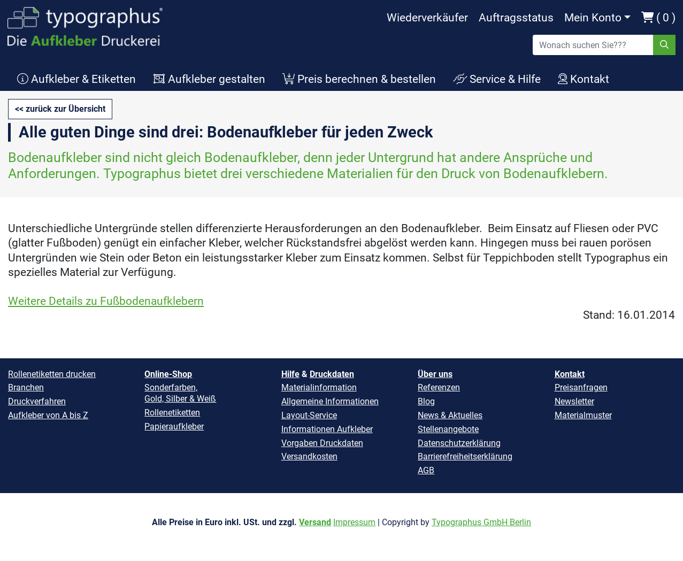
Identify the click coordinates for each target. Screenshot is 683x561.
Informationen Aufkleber (327, 429)
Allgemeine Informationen (330, 401)
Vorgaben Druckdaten (322, 443)
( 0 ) (658, 17)
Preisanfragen (581, 387)
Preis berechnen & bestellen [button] (359, 79)
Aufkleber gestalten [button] (209, 79)
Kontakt (570, 374)
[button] (60, 109)
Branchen (26, 387)
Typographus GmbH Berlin (481, 522)
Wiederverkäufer (427, 17)
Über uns (435, 374)
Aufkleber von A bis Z (48, 415)
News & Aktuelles (450, 415)
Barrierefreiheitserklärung (465, 456)
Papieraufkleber (174, 426)
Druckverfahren (37, 401)
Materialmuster (583, 415)
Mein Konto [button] (592, 17)
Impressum (354, 522)
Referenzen (439, 387)
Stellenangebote (448, 429)
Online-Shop (168, 374)
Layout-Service (309, 415)
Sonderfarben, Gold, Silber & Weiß (180, 393)
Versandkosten (309, 456)
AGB (426, 470)
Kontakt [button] (583, 79)
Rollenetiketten (172, 413)
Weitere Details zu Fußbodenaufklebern (106, 301)
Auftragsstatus (516, 17)
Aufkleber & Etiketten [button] (76, 79)
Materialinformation (319, 387)
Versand (315, 522)
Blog (426, 401)
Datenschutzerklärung (459, 443)
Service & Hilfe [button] (497, 79)
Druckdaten (332, 374)
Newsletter (574, 401)
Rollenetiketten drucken (52, 374)
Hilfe (290, 374)
